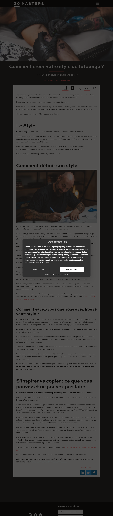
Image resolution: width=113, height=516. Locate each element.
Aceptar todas (72, 269)
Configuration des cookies (56, 274)
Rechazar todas (39, 269)
